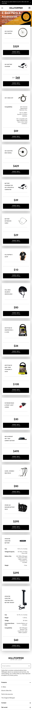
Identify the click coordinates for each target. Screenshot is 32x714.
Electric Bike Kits (6, 690)
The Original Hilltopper (8, 698)
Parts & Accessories (7, 694)
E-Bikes (3, 687)
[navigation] (2, 8)
